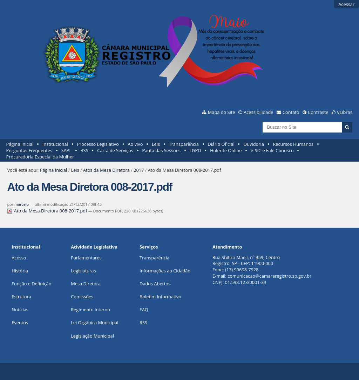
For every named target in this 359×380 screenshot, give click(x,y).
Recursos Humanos (293, 144)
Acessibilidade (258, 112)
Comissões (82, 296)
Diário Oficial (221, 144)
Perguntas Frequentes (29, 150)
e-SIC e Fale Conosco (272, 150)
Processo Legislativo (98, 144)
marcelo (21, 204)
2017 (139, 170)
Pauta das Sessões (161, 150)
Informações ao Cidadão (165, 270)
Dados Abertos (155, 283)
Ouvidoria (253, 144)
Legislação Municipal (92, 336)
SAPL (66, 150)
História (20, 270)
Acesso (19, 258)
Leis (156, 144)
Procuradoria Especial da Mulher (40, 157)
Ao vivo (135, 144)
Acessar (346, 4)
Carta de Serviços (115, 150)
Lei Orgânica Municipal (94, 322)
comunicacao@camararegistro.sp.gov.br (269, 276)
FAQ (144, 309)
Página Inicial (20, 144)
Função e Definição (31, 283)
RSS (84, 150)
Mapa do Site (221, 112)
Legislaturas (83, 270)
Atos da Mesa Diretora (106, 170)
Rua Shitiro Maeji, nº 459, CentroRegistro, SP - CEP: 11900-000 (246, 260)
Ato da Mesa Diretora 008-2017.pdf (47, 211)
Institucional (55, 144)
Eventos (20, 322)
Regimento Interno (90, 309)
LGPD (195, 150)
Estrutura (21, 296)
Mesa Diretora (86, 283)
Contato (291, 112)
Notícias (20, 309)
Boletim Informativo (160, 296)
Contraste (318, 112)
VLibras (344, 112)
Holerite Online (226, 150)
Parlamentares (86, 258)
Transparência (184, 144)
